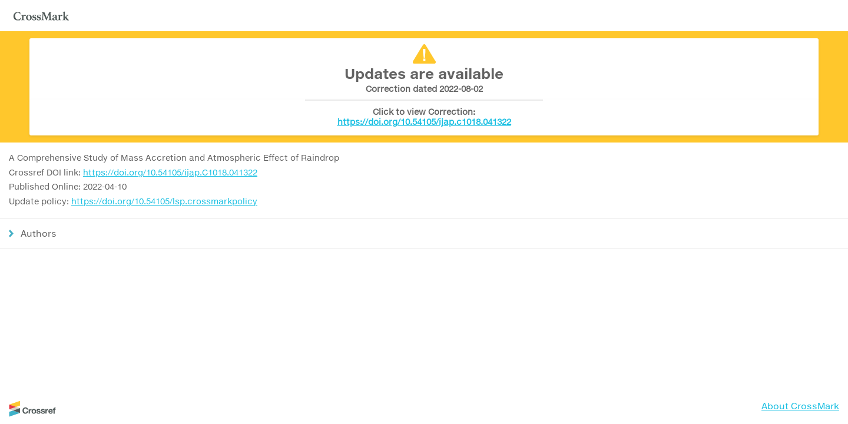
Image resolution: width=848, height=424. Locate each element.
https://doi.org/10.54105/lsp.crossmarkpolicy (164, 201)
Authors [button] (39, 233)
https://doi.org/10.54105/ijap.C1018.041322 (170, 172)
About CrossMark (800, 405)
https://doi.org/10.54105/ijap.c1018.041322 (424, 122)
